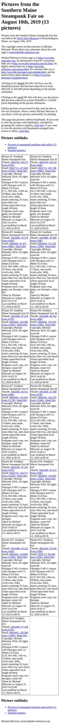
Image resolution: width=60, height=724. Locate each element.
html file (22, 171)
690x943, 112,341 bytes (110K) (43, 245)
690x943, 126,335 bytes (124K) (43, 399)
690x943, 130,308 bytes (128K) (15, 634)
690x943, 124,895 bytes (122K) (15, 555)
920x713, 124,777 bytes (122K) (15, 474)
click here (39, 125)
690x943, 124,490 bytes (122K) (15, 323)
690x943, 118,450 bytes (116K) (43, 477)
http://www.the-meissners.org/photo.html (26, 76)
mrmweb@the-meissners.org (24, 52)
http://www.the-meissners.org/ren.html (33, 63)
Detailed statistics (17, 150)
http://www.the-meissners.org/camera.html (22, 68)
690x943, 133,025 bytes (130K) (43, 323)
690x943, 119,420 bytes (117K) (15, 399)
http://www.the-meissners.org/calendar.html (23, 72)
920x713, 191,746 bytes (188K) (43, 169)
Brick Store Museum (28, 38)
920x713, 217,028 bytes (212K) (15, 169)
